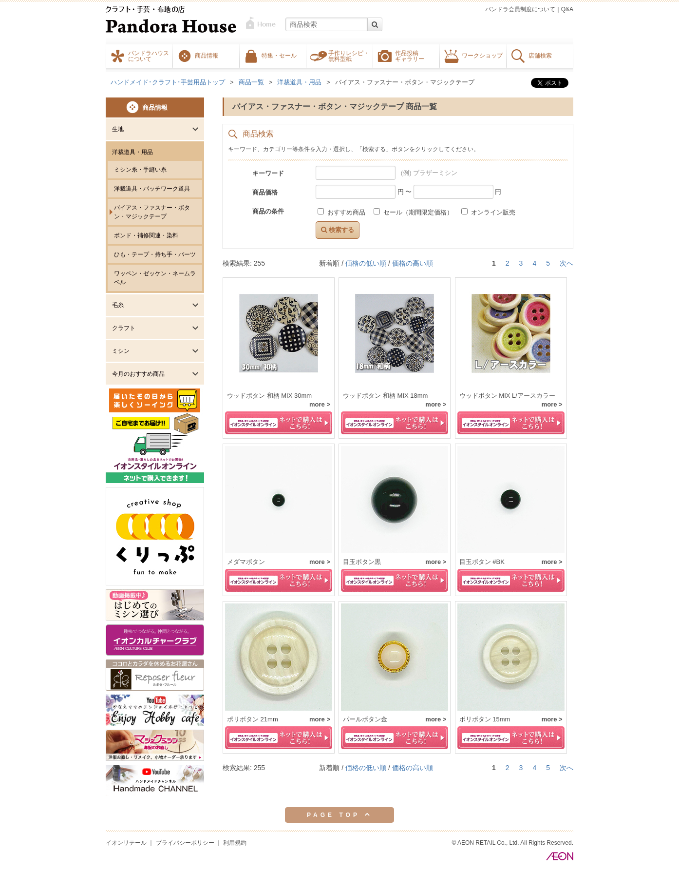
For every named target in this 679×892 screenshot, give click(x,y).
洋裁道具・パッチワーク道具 (152, 188)
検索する (337, 229)
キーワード (268, 173)
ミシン (121, 351)
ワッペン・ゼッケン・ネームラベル (155, 278)
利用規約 (234, 842)
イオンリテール (126, 842)
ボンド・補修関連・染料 (146, 235)
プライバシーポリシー (185, 842)
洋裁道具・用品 (132, 152)
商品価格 (265, 192)
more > (319, 404)
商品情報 (206, 55)
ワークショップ (482, 55)
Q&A (567, 9)
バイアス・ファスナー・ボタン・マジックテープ (152, 212)
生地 (118, 129)
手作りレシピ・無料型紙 (348, 55)
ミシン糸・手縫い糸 (140, 169)
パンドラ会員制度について (520, 9)
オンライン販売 (488, 212)
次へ (566, 263)
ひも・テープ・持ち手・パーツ (155, 254)
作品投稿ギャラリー (409, 55)
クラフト (123, 328)
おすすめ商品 (342, 212)
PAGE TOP (339, 814)
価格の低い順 (365, 263)
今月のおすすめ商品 (138, 373)
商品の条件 (268, 211)
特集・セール (279, 55)
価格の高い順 (412, 263)
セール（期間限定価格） (414, 212)
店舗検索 (540, 55)
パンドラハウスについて (148, 55)
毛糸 (118, 305)
